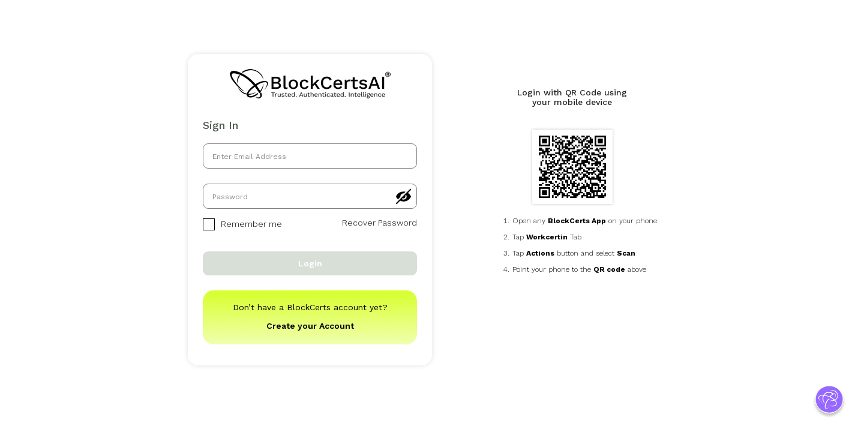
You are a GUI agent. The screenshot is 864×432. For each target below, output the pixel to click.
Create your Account (310, 326)
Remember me (242, 224)
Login (310, 263)
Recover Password (379, 222)
